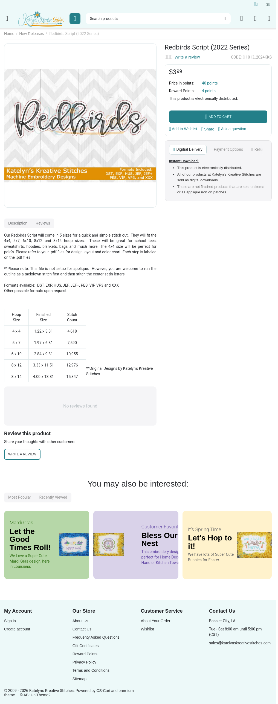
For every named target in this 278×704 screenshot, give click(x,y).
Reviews (43, 223)
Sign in (10, 621)
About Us (80, 621)
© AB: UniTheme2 (35, 695)
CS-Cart (103, 690)
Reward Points (85, 654)
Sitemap (79, 679)
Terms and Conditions (91, 670)
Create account (17, 629)
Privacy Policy (84, 662)
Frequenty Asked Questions (96, 637)
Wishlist (147, 629)
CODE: (236, 57)
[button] (208, 129)
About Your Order (155, 621)
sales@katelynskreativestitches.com (240, 643)
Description (17, 223)
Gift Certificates (86, 646)
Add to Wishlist (183, 129)
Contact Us (82, 629)
